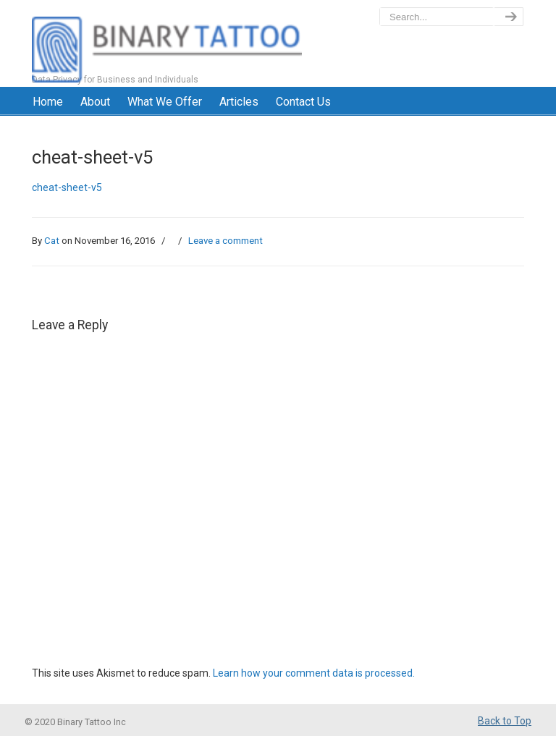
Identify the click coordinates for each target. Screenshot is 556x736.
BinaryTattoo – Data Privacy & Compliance (167, 43)
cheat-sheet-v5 (67, 187)
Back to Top (504, 721)
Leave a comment (225, 240)
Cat (51, 240)
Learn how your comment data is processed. (314, 673)
